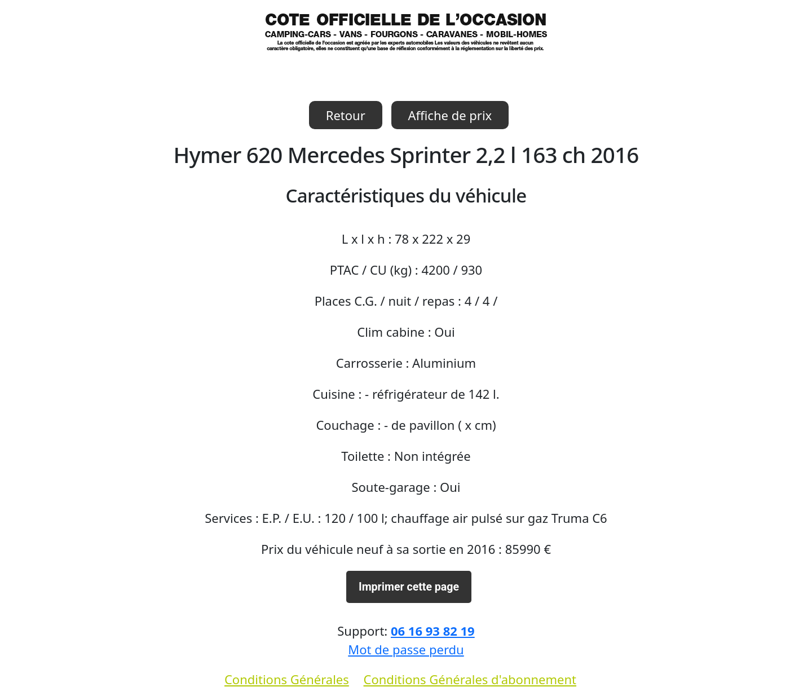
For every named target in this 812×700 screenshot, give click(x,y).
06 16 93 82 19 (433, 630)
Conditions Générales (286, 679)
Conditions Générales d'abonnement (470, 679)
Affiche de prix (450, 115)
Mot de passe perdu (406, 649)
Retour (345, 115)
